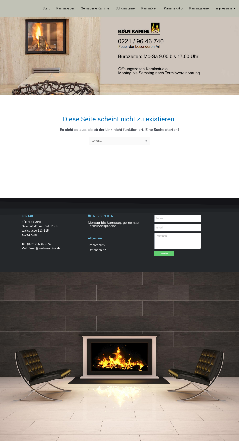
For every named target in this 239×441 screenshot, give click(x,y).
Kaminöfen (149, 8)
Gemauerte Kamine (95, 8)
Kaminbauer (65, 8)
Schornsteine (125, 8)
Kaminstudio (173, 8)
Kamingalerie (199, 8)
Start (46, 8)
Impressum (225, 8)
